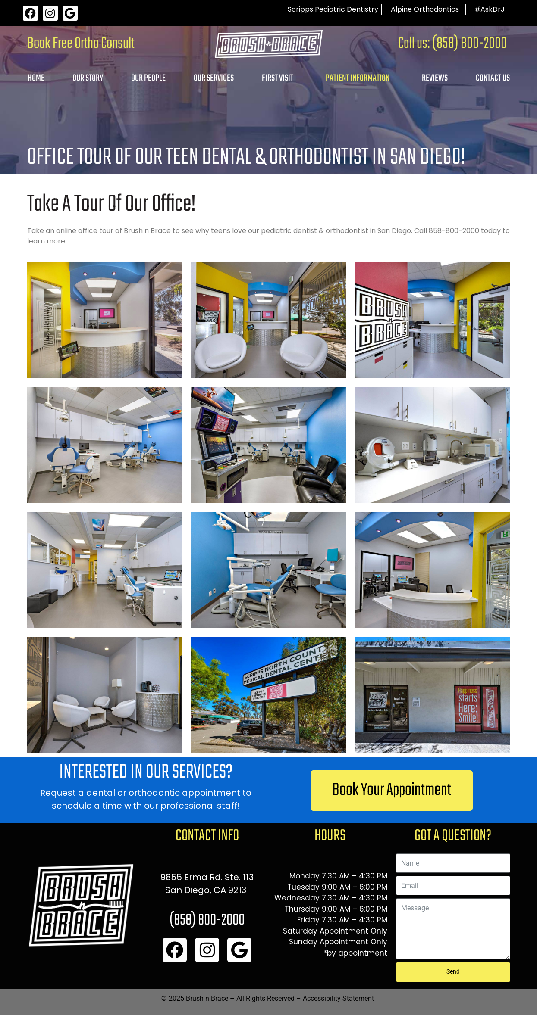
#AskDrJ (489, 9)
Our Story (87, 78)
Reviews (435, 78)
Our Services (214, 78)
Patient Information (357, 78)
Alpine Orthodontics (425, 9)
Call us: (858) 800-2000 (452, 44)
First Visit (277, 78)
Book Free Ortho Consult (81, 44)
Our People (148, 78)
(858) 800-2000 (207, 920)
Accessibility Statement (338, 998)
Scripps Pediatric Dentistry (333, 9)
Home (36, 78)
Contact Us (493, 78)
